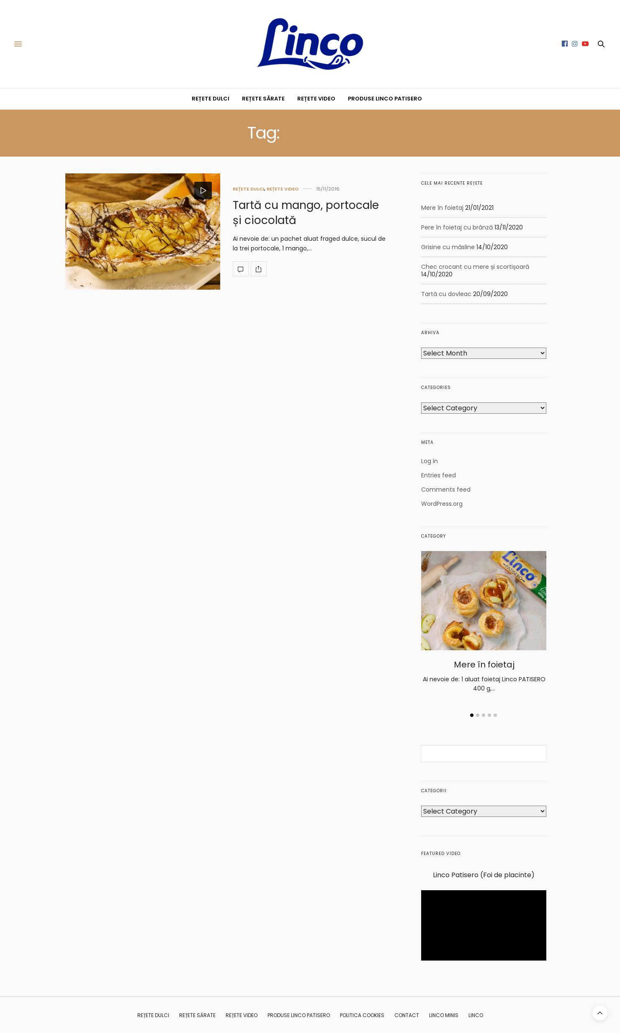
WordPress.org (442, 504)
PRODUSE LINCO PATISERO (385, 99)
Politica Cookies (362, 1015)
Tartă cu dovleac (446, 294)
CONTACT (406, 1015)
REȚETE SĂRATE (263, 99)
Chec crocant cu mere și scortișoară (475, 267)
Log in (429, 461)
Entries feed (438, 475)
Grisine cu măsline (448, 247)
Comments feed (446, 489)
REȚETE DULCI (210, 99)
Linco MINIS (443, 1015)
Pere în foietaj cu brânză (457, 227)
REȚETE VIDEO (316, 99)
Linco (475, 1015)
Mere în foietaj (442, 208)
